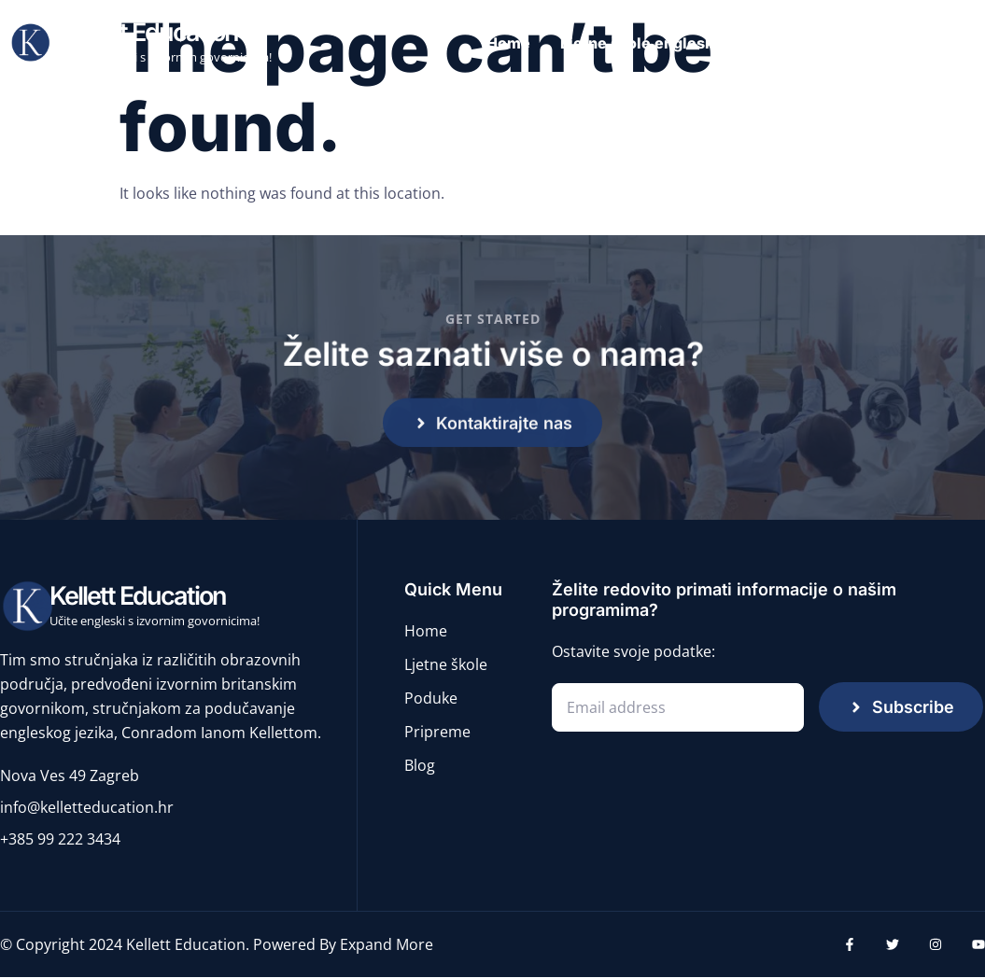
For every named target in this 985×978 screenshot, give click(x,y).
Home (508, 43)
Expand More (386, 945)
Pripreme (881, 43)
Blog (962, 43)
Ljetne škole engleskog (646, 43)
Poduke (789, 43)
